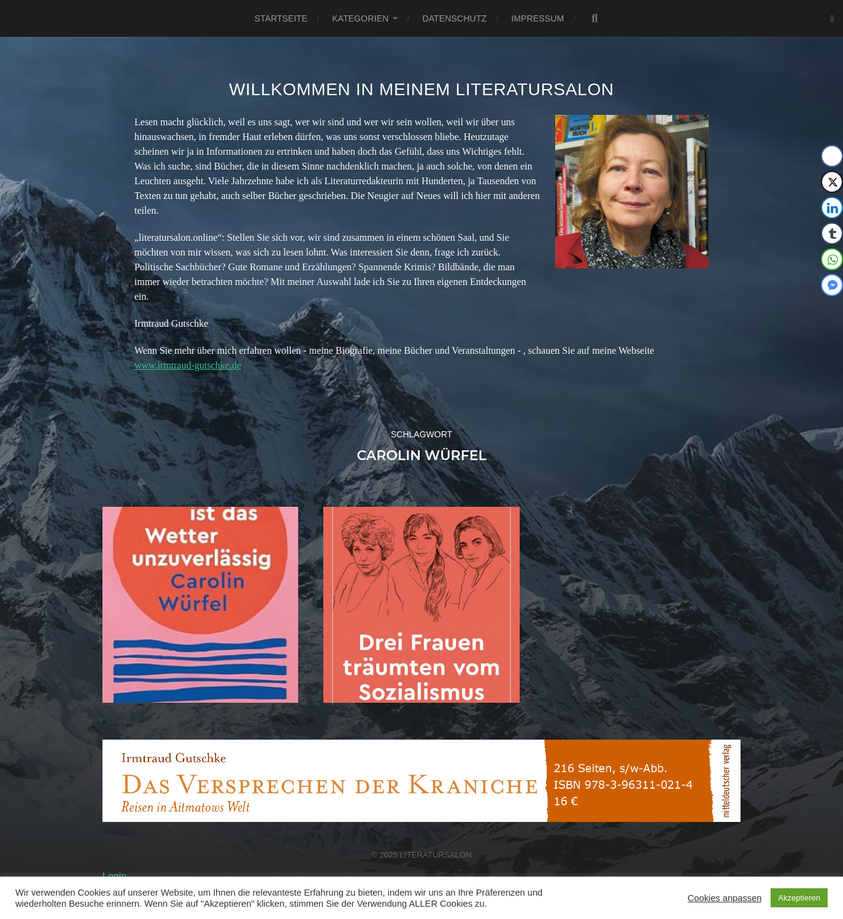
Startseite (281, 18)
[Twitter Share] (832, 182)
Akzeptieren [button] (799, 897)
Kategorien (360, 18)
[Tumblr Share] (832, 233)
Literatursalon (436, 854)
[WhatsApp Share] (832, 259)
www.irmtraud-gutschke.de (187, 365)
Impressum (537, 18)
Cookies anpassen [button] (725, 898)
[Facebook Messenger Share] (832, 285)
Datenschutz (454, 18)
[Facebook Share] (832, 156)
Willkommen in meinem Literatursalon (421, 89)
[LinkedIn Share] (832, 208)
